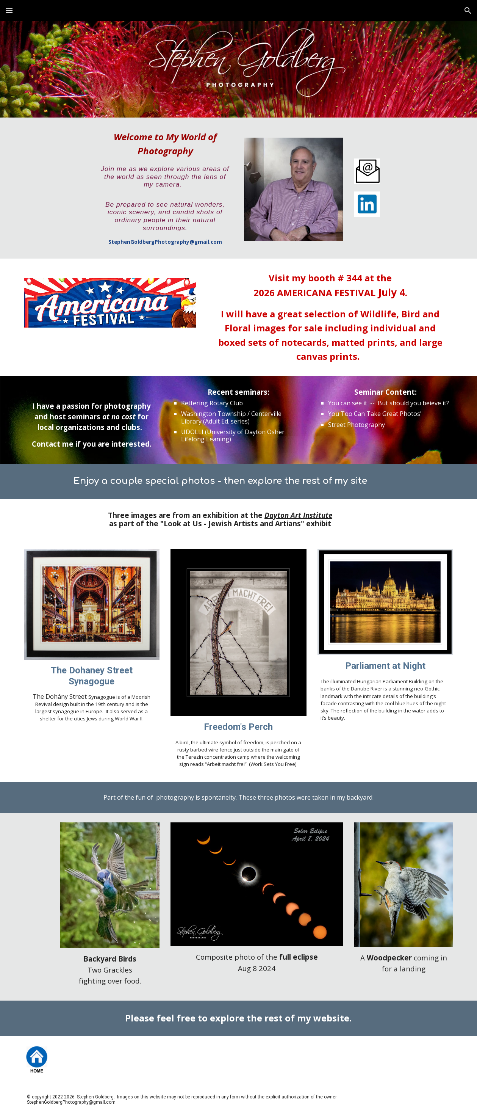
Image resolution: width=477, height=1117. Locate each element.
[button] (9, 10)
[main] (165, 188)
